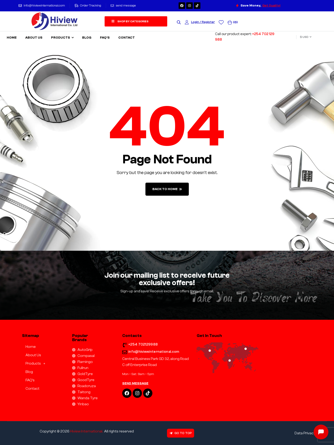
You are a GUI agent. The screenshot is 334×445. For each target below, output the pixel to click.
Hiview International (86, 431)
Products (37, 363)
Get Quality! (271, 5)
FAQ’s (30, 380)
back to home (167, 189)
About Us (33, 355)
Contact (32, 388)
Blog (29, 372)
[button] (36, 363)
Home (31, 347)
